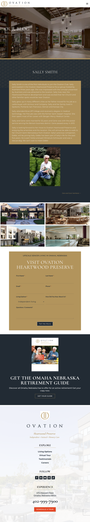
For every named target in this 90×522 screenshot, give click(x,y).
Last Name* (50, 276)
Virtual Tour (45, 455)
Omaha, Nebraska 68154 (45, 495)
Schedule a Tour (45, 509)
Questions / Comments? (24, 307)
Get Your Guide (45, 396)
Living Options (45, 452)
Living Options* (22, 296)
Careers (45, 463)
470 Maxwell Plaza (45, 493)
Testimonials (45, 459)
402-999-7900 (45, 501)
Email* (18, 286)
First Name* (20, 276)
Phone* (48, 286)
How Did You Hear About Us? (56, 297)
